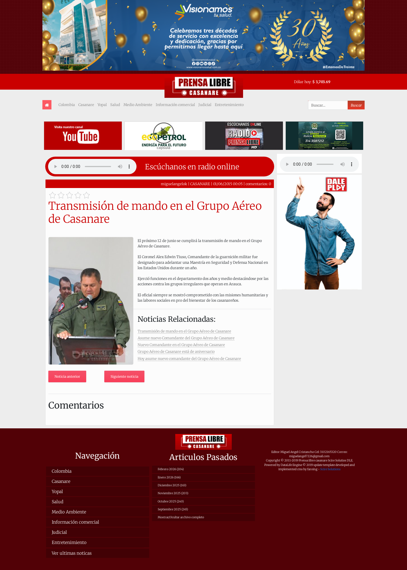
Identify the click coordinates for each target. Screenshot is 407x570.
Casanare (86, 104)
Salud (115, 104)
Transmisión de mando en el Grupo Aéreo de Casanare (184, 331)
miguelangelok (174, 184)
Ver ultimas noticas (72, 553)
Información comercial (175, 104)
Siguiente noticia (124, 376)
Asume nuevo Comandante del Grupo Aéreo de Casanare (186, 338)
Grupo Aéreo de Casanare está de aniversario (176, 351)
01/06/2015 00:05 (228, 184)
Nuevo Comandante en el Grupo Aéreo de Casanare (181, 344)
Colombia (67, 104)
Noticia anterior (67, 376)
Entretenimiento (229, 104)
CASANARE (200, 184)
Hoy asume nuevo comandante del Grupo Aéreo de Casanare (189, 358)
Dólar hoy (302, 81)
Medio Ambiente (138, 104)
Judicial (204, 104)
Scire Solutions (330, 469)
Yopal (102, 104)
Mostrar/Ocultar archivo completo (181, 517)
